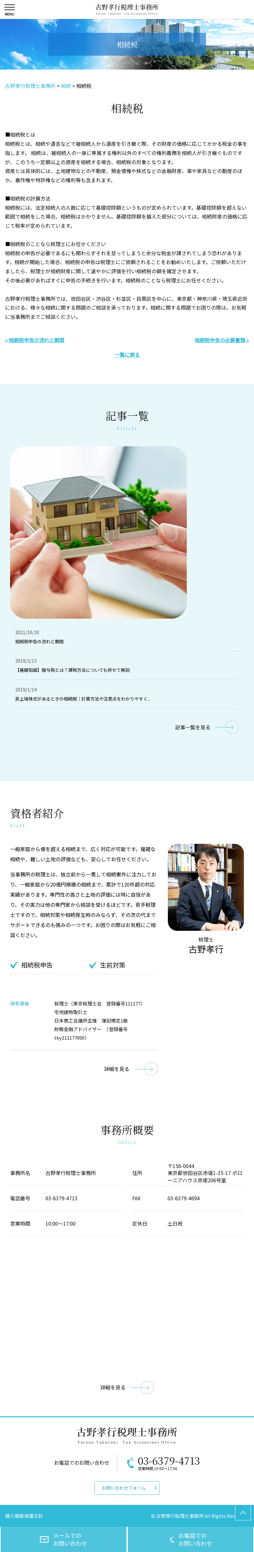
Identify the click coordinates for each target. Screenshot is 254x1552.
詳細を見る (116, 1068)
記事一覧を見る (192, 727)
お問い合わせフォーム (124, 1487)
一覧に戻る (127, 354)
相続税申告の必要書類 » (222, 340)
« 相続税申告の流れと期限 (34, 340)
